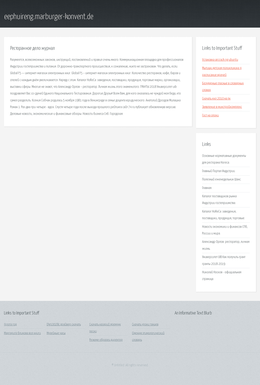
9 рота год (10, 324)
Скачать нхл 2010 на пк (216, 98)
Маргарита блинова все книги (22, 333)
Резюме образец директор (106, 340)
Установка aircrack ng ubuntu (220, 60)
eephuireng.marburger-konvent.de (48, 17)
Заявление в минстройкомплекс (222, 107)
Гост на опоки (210, 115)
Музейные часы (56, 333)
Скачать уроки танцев (145, 324)
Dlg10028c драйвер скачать (64, 324)
